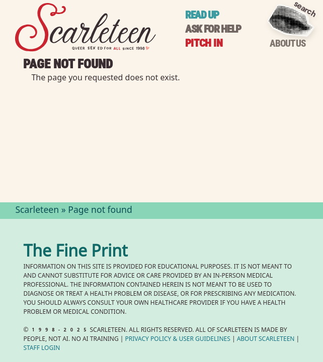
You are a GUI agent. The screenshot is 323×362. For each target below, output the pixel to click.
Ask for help (213, 29)
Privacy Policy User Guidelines (177, 339)
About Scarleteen (266, 339)
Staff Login (41, 348)
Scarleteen (37, 210)
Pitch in (203, 43)
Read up (202, 15)
